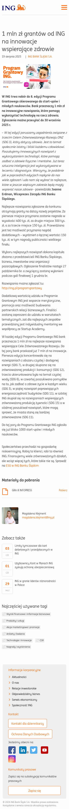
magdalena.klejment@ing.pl (38, 517)
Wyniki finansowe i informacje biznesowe (28, 614)
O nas (15, 682)
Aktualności (19, 677)
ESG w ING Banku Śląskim (22, 465)
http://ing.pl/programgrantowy (22, 288)
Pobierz (63, 490)
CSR (42, 640)
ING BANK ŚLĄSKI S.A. (40, 56)
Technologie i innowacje (19, 640)
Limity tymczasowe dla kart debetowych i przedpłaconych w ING (34, 549)
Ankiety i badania (15, 633)
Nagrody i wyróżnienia (18, 646)
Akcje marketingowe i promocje (23, 627)
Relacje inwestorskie (24, 688)
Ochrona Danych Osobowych (30, 734)
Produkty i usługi (15, 620)
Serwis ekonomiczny (24, 699)
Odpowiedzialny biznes (26, 694)
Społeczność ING (22, 705)
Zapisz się (34, 791)
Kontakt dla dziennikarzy (27, 723)
